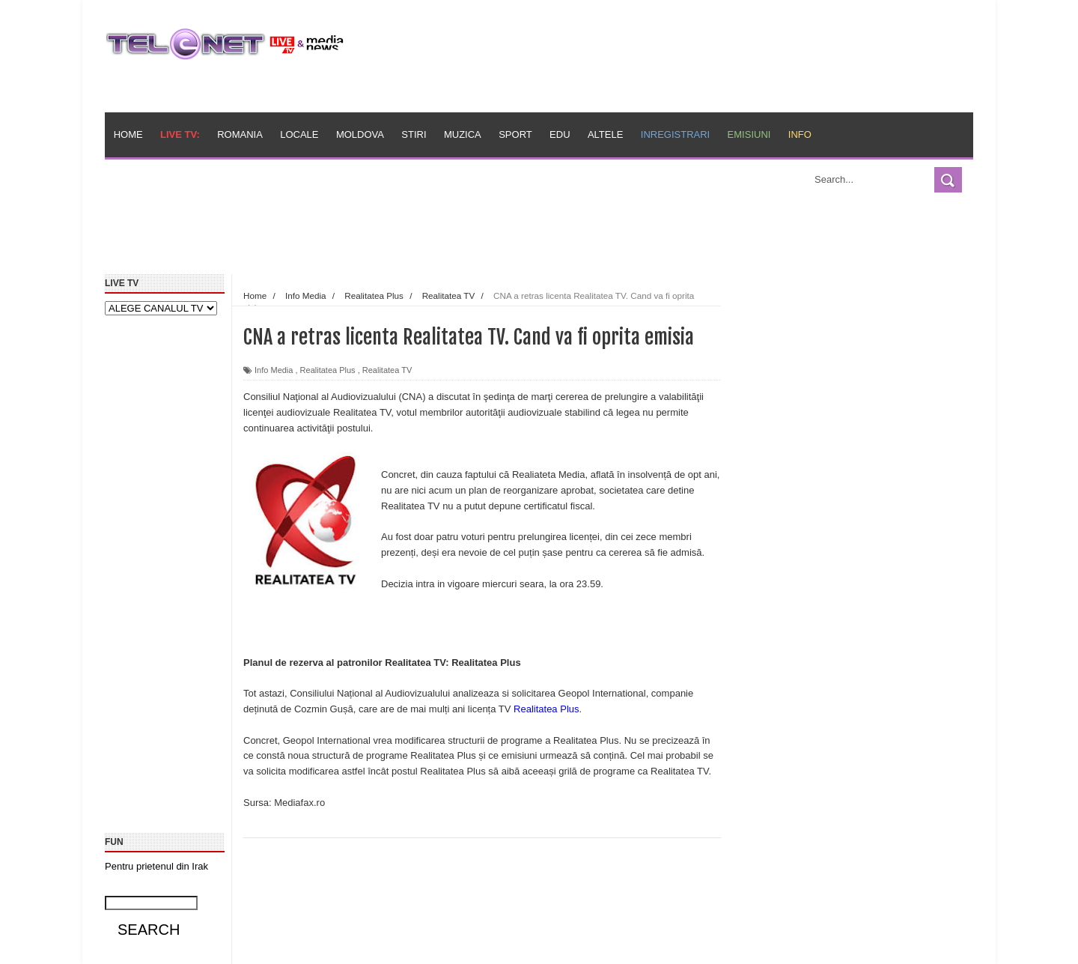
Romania (240, 134)
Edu (559, 134)
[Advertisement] (449, 238)
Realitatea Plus (328, 370)
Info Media (274, 370)
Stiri (413, 134)
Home (128, 134)
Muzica (462, 134)
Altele (605, 134)
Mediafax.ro (299, 802)
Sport (515, 134)
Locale (299, 134)
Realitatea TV (387, 370)
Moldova (360, 134)
